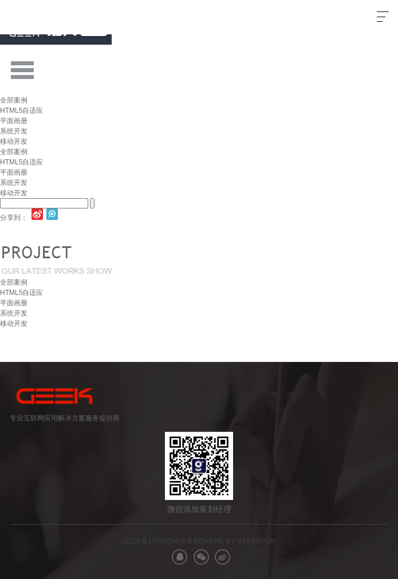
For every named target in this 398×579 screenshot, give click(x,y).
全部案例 (13, 100)
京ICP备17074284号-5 (157, 541)
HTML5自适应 (21, 111)
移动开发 (13, 141)
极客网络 (44, 17)
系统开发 (13, 131)
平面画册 (13, 121)
